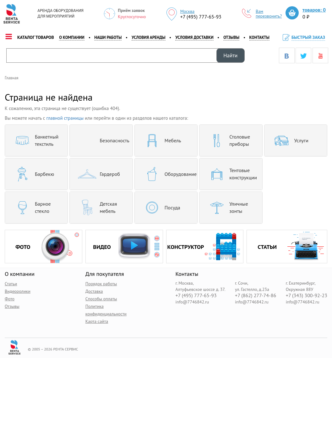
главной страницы (65, 118)
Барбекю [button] (32, 174)
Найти (230, 55)
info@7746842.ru (192, 302)
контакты (259, 37)
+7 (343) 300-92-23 (306, 295)
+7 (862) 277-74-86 (255, 295)
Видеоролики (17, 291)
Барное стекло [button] (30, 207)
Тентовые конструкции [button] (230, 174)
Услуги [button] (288, 140)
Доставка (94, 291)
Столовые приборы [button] (227, 140)
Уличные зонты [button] (226, 207)
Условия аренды (149, 37)
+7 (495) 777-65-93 (200, 16)
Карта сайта (96, 321)
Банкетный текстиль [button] (34, 140)
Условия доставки (194, 37)
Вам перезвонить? (262, 13)
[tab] (36, 140)
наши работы (108, 37)
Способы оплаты (101, 299)
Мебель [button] (160, 140)
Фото (9, 299)
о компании (71, 37)
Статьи (11, 284)
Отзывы (231, 37)
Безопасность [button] (101, 140)
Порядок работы (101, 284)
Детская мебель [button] (95, 207)
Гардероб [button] (97, 174)
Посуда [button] (159, 207)
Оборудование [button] (166, 174)
